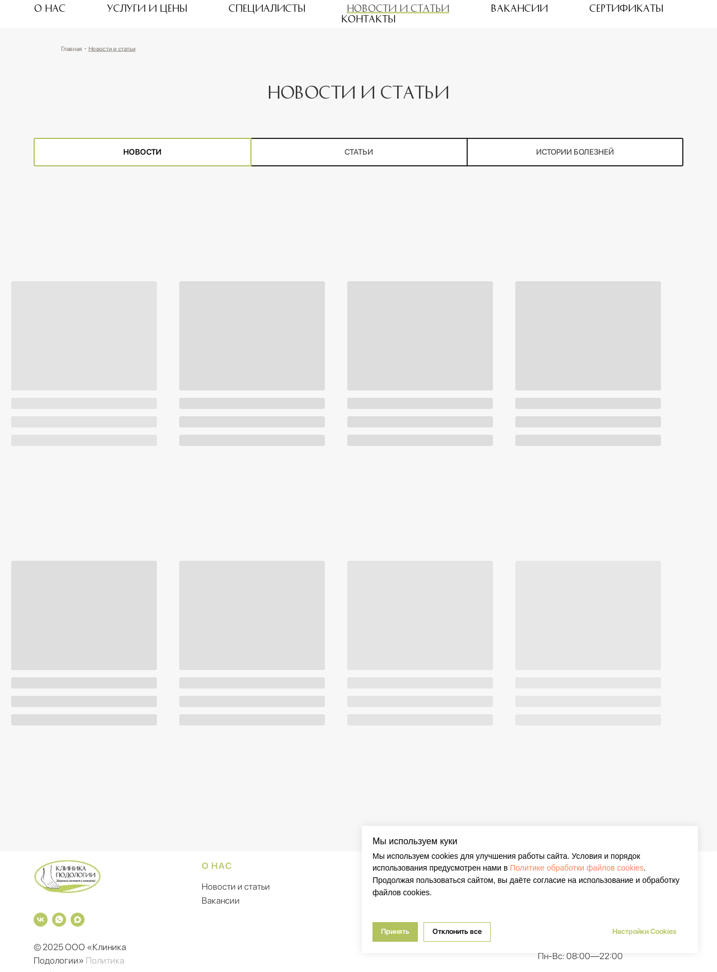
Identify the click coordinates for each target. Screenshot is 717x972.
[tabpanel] (358, 517)
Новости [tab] (142, 151)
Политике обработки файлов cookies (577, 867)
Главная (71, 48)
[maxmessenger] (78, 920)
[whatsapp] (59, 920)
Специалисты (267, 7)
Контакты (368, 18)
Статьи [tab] (358, 151)
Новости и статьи (398, 7)
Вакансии (519, 7)
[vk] (41, 920)
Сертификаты (626, 7)
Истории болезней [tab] (575, 151)
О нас (50, 7)
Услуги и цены (147, 7)
